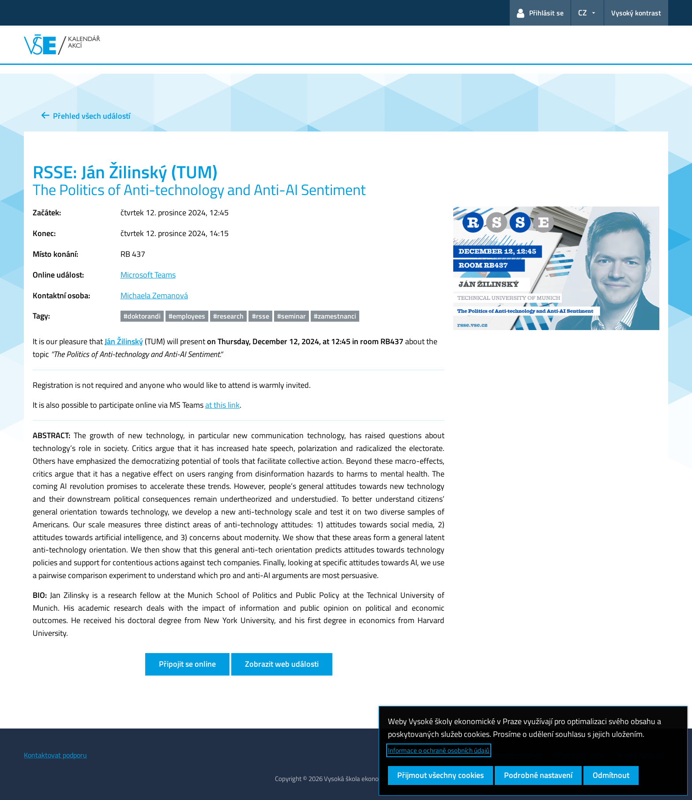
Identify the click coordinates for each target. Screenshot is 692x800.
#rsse (260, 316)
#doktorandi (142, 316)
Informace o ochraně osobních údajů (438, 750)
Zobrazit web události (282, 664)
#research (228, 316)
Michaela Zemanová (154, 295)
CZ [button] (582, 13)
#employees (187, 316)
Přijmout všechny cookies (440, 775)
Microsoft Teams (148, 275)
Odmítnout (611, 775)
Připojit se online (187, 664)
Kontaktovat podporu (55, 755)
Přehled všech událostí (85, 116)
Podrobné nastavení (538, 775)
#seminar (291, 316)
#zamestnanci (335, 316)
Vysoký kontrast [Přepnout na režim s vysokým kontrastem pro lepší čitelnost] (636, 13)
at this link (222, 405)
